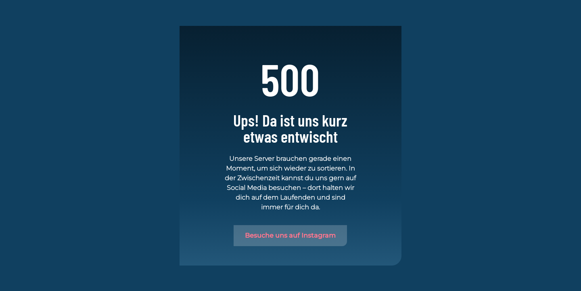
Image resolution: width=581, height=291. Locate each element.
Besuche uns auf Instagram (290, 235)
